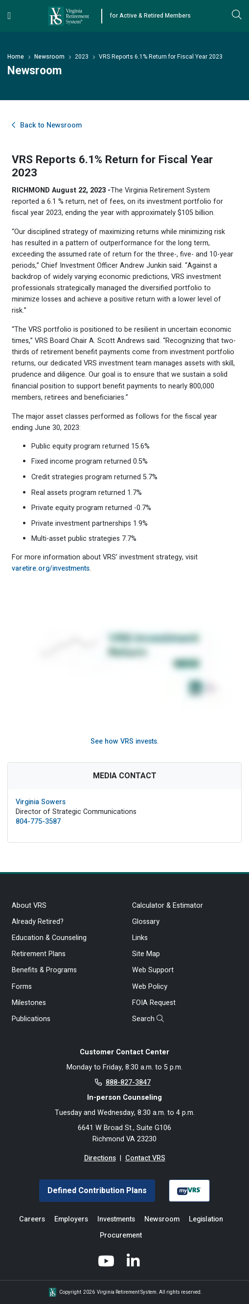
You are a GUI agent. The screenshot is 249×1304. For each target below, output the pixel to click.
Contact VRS (145, 1158)
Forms (22, 987)
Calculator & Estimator (167, 905)
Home (15, 56)
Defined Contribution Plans (97, 1191)
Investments (116, 1219)
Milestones (29, 1003)
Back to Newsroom (47, 125)
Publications (31, 1019)
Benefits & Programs (44, 970)
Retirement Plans (39, 954)
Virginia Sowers (41, 802)
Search (148, 1019)
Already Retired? (38, 922)
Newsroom (49, 56)
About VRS (29, 905)
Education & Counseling (49, 938)
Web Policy (149, 987)
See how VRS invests (124, 741)
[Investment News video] (124, 649)
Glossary (145, 922)
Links (140, 938)
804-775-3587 (38, 821)
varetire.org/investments (51, 568)
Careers (32, 1219)
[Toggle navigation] (9, 16)
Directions (100, 1158)
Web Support (153, 970)
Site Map (146, 954)
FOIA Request (154, 1003)
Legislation (206, 1219)
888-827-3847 (128, 1082)
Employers (71, 1219)
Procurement (121, 1235)
